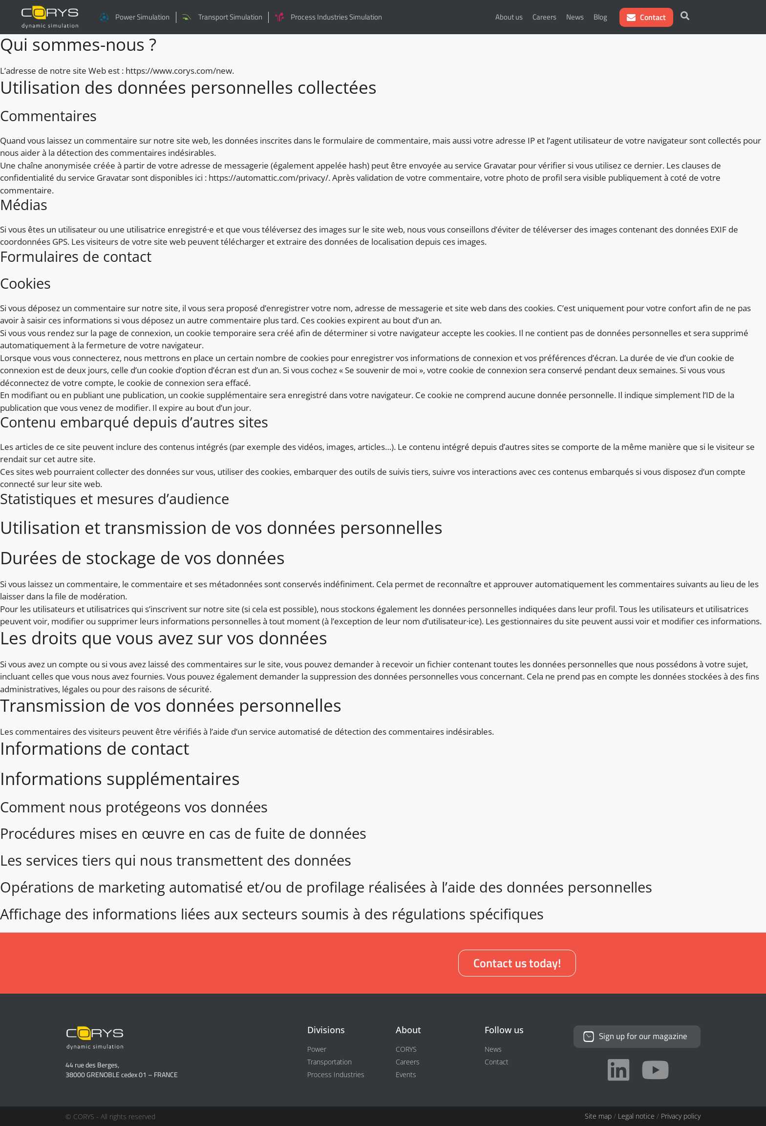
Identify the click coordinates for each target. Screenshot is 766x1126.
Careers (544, 16)
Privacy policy (681, 1116)
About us (509, 16)
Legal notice (636, 1116)
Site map (598, 1116)
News (575, 16)
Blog (600, 16)
